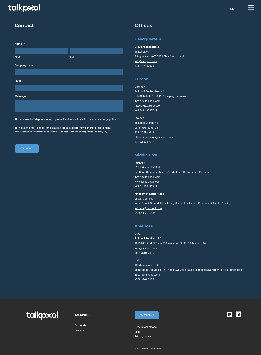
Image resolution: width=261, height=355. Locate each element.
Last (72, 56)
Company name (24, 65)
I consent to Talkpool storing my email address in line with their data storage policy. (69, 119)
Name (20, 43)
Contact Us (146, 315)
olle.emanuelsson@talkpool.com (154, 137)
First (17, 56)
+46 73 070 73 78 (145, 142)
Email (18, 81)
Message (20, 96)
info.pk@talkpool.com (147, 176)
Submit (26, 148)
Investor (79, 330)
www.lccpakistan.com (147, 181)
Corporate (80, 325)
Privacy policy (143, 336)
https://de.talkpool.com (148, 105)
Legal (138, 331)
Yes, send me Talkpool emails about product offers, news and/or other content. (65, 127)
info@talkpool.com (146, 61)
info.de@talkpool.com (147, 101)
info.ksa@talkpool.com (148, 208)
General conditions (146, 327)
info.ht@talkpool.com (147, 274)
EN (232, 9)
